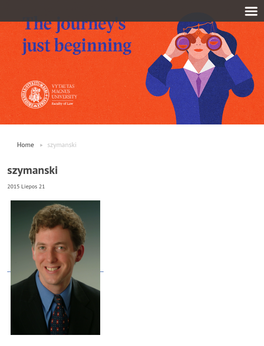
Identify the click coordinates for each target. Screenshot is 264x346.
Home (25, 144)
